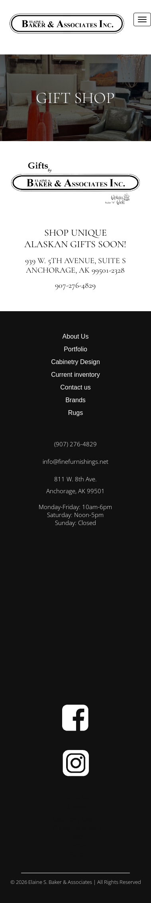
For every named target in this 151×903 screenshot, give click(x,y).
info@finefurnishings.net (75, 461)
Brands (75, 400)
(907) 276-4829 (75, 444)
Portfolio (75, 349)
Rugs (75, 412)
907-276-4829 (75, 285)
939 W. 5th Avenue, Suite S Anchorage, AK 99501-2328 (75, 265)
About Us (76, 336)
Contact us (75, 387)
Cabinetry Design (75, 361)
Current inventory (75, 374)
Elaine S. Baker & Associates (60, 882)
